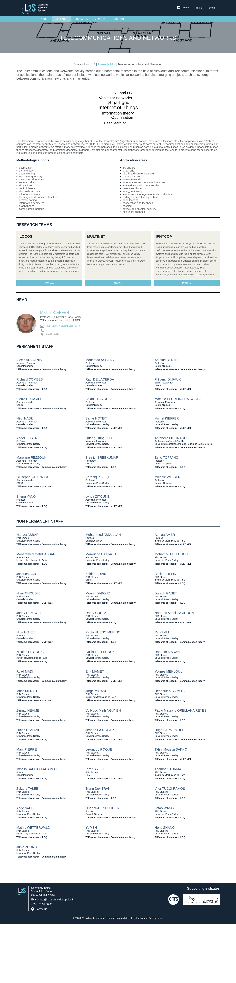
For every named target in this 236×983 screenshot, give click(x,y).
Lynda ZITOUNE (98, 496)
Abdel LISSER (26, 438)
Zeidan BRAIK (96, 574)
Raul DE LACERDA (100, 379)
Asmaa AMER (165, 534)
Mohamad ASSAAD (100, 360)
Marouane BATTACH (101, 554)
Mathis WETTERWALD (33, 827)
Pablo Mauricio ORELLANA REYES (180, 710)
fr (196, 7)
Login (212, 7)
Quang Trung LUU (99, 438)
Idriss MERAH (26, 691)
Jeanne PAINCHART (101, 730)
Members (100, 19)
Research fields (107, 64)
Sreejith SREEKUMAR (102, 457)
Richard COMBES (29, 379)
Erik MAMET (95, 671)
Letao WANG (164, 808)
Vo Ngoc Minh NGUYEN (103, 710)
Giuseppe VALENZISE (32, 477)
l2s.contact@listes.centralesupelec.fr (52, 899)
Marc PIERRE (26, 749)
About (45, 19)
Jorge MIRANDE (98, 691)
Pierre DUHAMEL (29, 399)
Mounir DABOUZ (98, 593)
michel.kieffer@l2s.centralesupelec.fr (63, 326)
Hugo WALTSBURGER (102, 808)
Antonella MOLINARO (171, 438)
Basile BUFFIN (165, 574)
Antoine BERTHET (168, 360)
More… (49, 282)
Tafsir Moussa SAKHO (171, 749)
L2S (93, 64)
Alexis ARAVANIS (29, 360)
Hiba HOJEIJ (25, 632)
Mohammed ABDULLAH (103, 534)
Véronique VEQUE (99, 477)
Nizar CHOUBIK (28, 593)
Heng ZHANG (165, 827)
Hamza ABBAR (27, 534)
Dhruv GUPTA (96, 613)
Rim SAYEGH (96, 769)
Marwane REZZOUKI (31, 457)
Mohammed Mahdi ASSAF (35, 554)
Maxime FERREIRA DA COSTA (178, 399)
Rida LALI (162, 632)
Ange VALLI (25, 808)
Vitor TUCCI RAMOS (170, 788)
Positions (119, 19)
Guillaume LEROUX (100, 652)
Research (61, 19)
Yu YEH (91, 827)
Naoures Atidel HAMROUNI (175, 613)
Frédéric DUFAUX (168, 379)
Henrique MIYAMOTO (170, 691)
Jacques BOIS (26, 574)
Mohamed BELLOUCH (171, 554)
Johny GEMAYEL (29, 613)
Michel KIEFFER (54, 312)
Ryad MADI (24, 671)
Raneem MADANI (168, 652)
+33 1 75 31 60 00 (41, 904)
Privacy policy (156, 918)
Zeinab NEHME (27, 710)
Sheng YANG (26, 496)
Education (81, 19)
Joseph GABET (166, 593)
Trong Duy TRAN (98, 788)
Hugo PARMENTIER (170, 730)
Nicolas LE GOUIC (30, 652)
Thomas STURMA (168, 769)
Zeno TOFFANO (166, 457)
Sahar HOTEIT (96, 418)
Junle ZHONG (26, 847)
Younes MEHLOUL (168, 671)
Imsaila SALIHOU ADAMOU (36, 769)
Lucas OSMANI (27, 730)
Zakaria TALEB (27, 788)
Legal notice (137, 918)
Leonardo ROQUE (99, 749)
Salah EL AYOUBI (99, 399)
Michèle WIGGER (167, 477)
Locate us (41, 909)
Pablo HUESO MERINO (103, 632)
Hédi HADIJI (25, 418)
